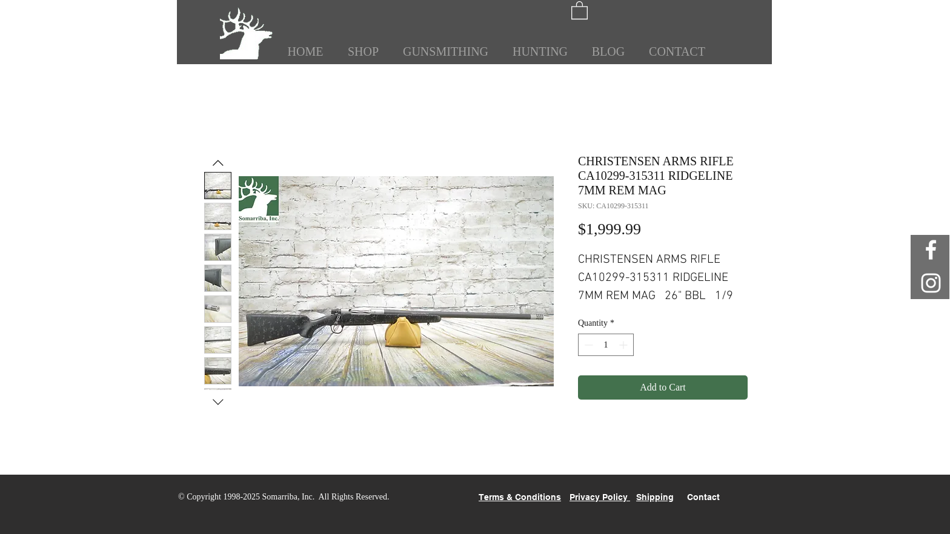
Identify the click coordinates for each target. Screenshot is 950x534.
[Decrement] (587, 344)
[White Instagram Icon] (931, 283)
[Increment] (624, 344)
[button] (579, 9)
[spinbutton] (606, 344)
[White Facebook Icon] (931, 250)
